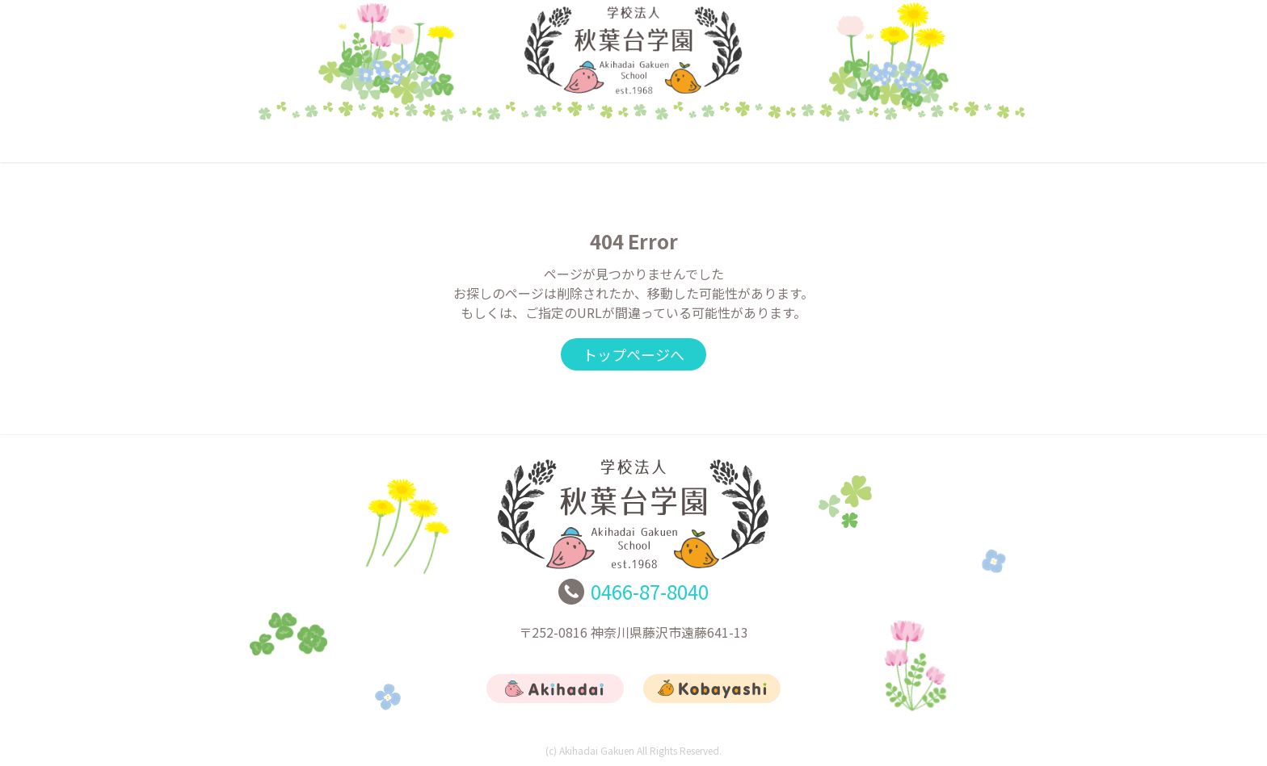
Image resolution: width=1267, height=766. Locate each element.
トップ (318, 141)
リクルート (791, 141)
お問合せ (949, 141)
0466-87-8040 (650, 591)
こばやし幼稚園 (633, 141)
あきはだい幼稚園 (476, 141)
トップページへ (633, 354)
